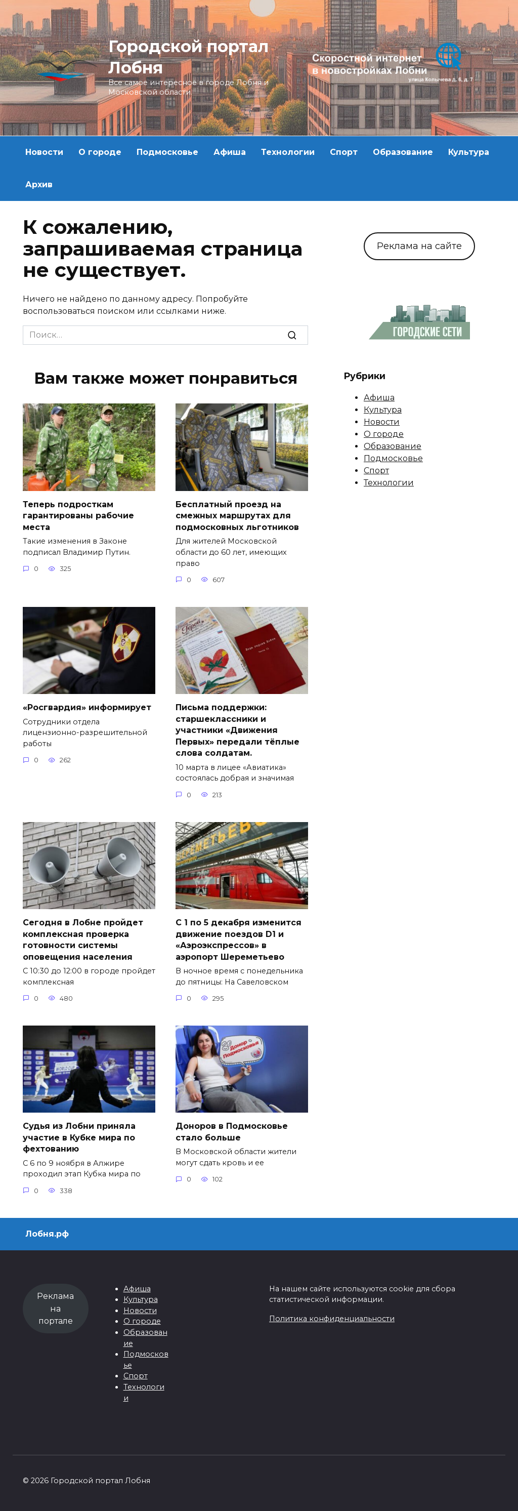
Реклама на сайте (419, 246)
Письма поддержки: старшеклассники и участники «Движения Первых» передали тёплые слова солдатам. (237, 730)
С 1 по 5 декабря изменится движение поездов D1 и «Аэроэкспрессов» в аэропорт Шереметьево (238, 939)
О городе (99, 152)
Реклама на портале (55, 1307)
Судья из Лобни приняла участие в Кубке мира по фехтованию (79, 1136)
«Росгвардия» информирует (87, 707)
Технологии (288, 152)
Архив (39, 184)
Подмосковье (167, 152)
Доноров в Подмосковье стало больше (232, 1130)
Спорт (344, 152)
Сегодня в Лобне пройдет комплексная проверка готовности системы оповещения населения (83, 939)
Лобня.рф (47, 1233)
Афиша (229, 152)
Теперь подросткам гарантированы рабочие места (78, 516)
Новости (44, 152)
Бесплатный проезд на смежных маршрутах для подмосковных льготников (237, 516)
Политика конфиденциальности (332, 1317)
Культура (468, 152)
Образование (403, 152)
